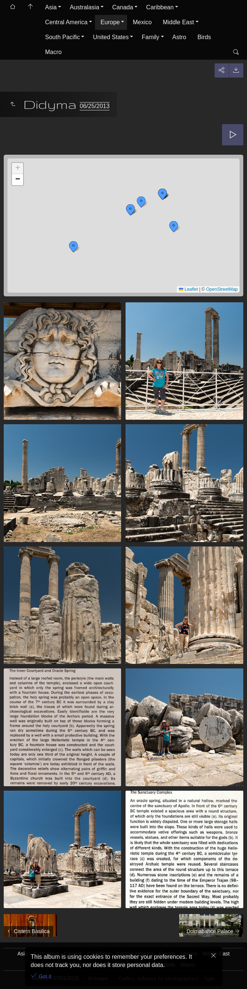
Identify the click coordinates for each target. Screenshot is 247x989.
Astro (179, 37)
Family (150, 37)
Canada (122, 7)
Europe (110, 22)
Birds (204, 37)
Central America (66, 22)
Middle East (178, 22)
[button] (162, 194)
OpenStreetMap (222, 289)
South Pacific (62, 37)
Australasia (84, 7)
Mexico (142, 22)
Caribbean (160, 7)
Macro (53, 52)
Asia (51, 7)
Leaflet (188, 289)
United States (111, 37)
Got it (44, 976)
